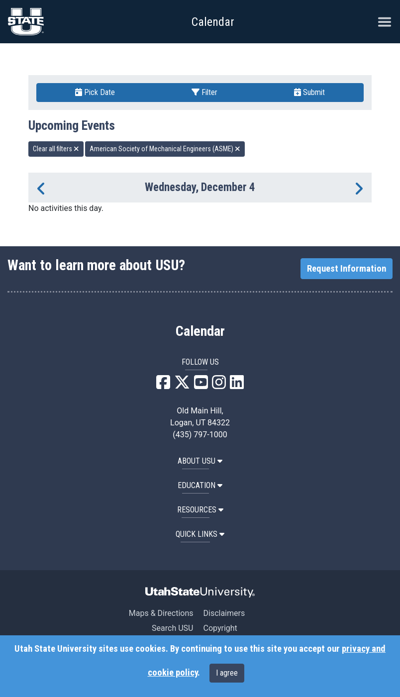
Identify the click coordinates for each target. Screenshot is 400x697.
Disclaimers (224, 613)
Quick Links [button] (200, 534)
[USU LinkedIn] (237, 385)
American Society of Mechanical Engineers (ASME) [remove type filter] (165, 149)
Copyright (220, 628)
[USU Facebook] (163, 385)
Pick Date (95, 92)
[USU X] (182, 385)
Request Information (346, 268)
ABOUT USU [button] (200, 461)
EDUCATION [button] (200, 485)
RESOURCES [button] (200, 509)
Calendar (200, 331)
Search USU (172, 628)
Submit (309, 92)
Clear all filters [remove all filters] (56, 149)
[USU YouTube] (201, 385)
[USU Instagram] (219, 385)
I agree (227, 673)
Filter (204, 92)
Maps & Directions (161, 613)
